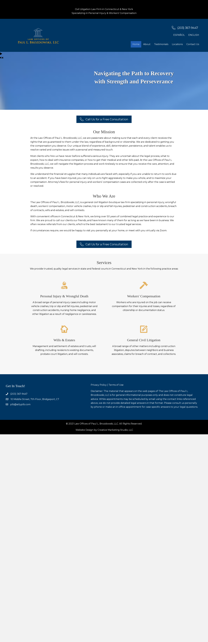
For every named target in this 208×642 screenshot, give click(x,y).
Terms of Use (115, 384)
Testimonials (161, 44)
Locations (177, 44)
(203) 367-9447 (18, 393)
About (147, 44)
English (193, 35)
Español (179, 35)
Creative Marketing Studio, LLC (115, 430)
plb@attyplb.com (20, 404)
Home (136, 44)
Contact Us (192, 44)
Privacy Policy (99, 384)
